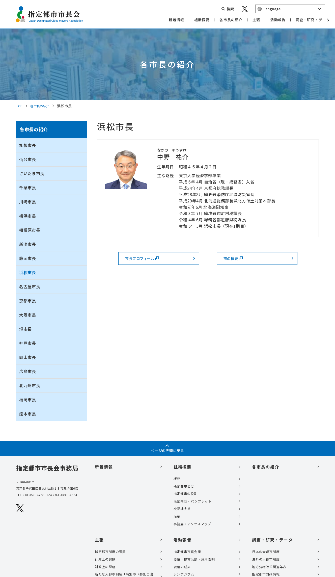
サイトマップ (27, 546)
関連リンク (43, 530)
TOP (20, 38)
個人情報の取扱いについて (38, 538)
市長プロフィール (146, 192)
